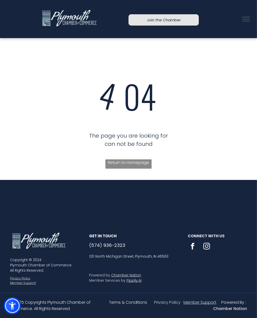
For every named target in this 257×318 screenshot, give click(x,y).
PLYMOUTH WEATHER (128, 199)
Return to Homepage (128, 162)
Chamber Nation (126, 275)
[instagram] (207, 247)
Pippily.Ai (134, 280)
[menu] (245, 19)
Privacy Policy (20, 278)
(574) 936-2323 (107, 245)
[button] (12, 305)
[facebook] (193, 247)
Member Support (23, 283)
